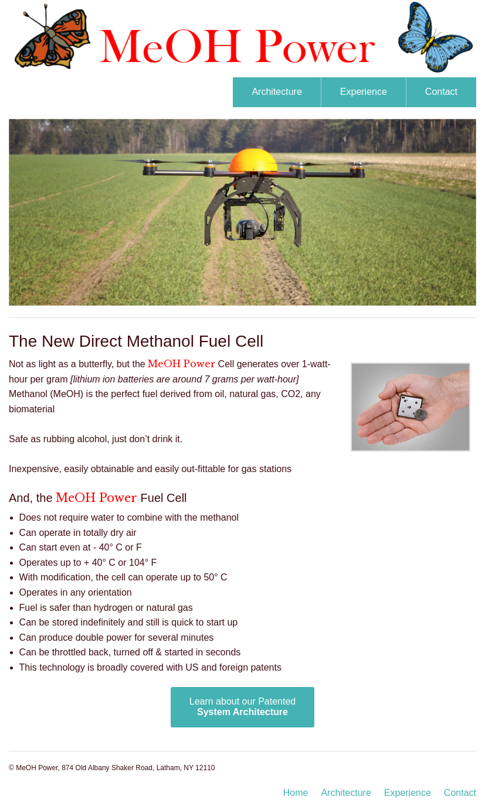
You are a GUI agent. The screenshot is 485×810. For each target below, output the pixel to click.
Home (295, 793)
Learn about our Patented (242, 706)
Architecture (276, 92)
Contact (441, 92)
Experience (363, 92)
